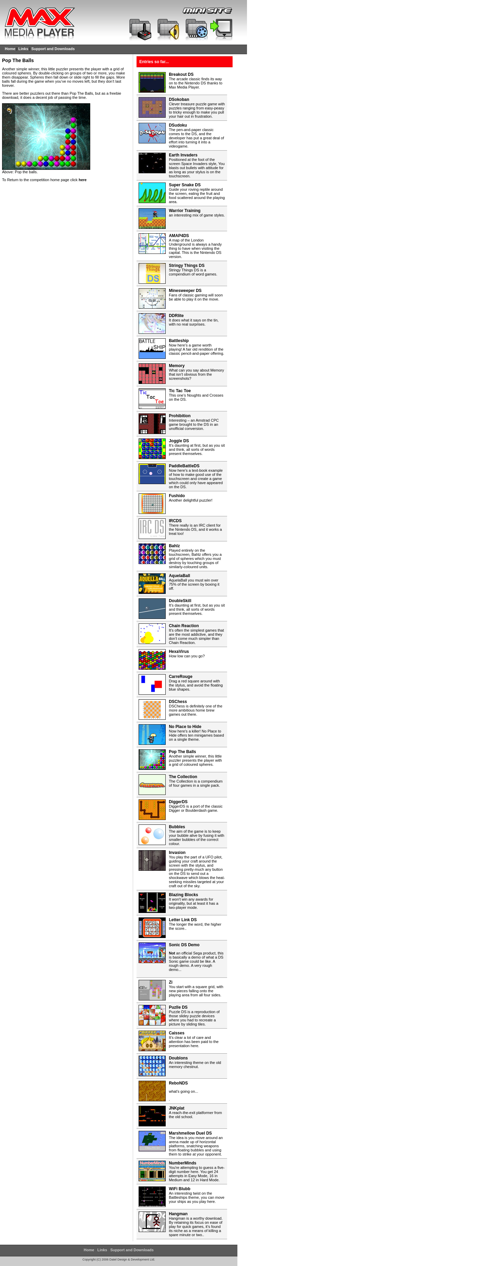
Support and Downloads (53, 49)
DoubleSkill (180, 600)
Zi (171, 982)
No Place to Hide (185, 726)
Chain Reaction (184, 625)
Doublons (178, 1058)
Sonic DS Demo (184, 944)
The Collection (183, 776)
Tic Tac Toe (180, 390)
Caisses (176, 1033)
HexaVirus (179, 651)
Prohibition (179, 415)
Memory (177, 365)
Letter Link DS (183, 919)
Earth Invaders (183, 155)
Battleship (179, 340)
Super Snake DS (185, 185)
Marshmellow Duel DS (190, 1133)
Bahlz (174, 545)
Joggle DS (179, 440)
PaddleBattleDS (184, 466)
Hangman (178, 1213)
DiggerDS (178, 801)
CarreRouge (180, 676)
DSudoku (178, 125)
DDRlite (176, 315)
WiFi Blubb (179, 1188)
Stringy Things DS (186, 265)
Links (23, 49)
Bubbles (177, 826)
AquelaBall (179, 575)
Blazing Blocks (183, 894)
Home (10, 49)
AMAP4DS (179, 235)
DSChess (178, 701)
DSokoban (179, 99)
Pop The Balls (182, 751)
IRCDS (175, 520)
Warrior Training (184, 210)
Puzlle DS (178, 1007)
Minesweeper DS (185, 290)
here (82, 180)
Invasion (177, 852)
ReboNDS (178, 1083)
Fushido (177, 495)
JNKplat (176, 1108)
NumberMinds (182, 1163)
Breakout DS (181, 74)
